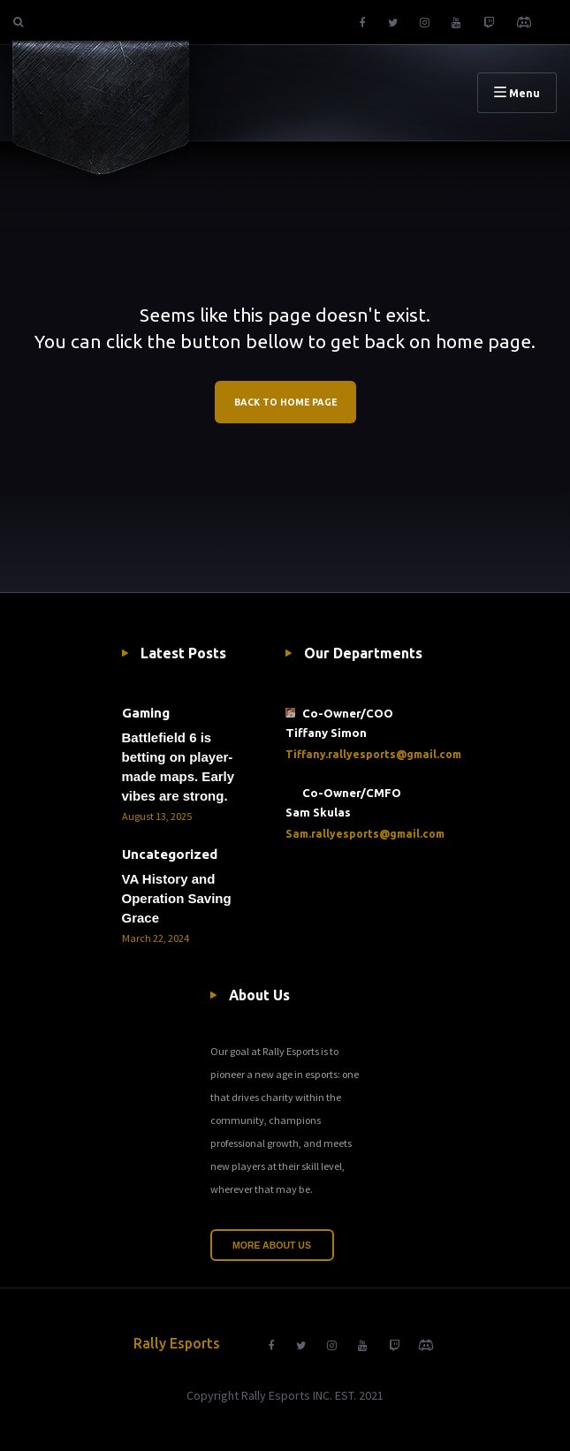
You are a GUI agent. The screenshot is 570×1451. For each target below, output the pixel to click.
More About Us (271, 1245)
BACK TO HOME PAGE (285, 402)
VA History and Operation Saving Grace (177, 898)
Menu (517, 93)
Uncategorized (169, 854)
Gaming (146, 712)
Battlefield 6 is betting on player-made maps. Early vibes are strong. (178, 766)
